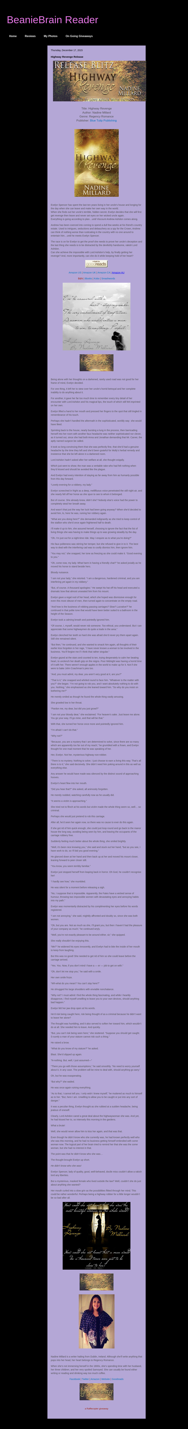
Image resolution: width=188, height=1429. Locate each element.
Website (105, 1379)
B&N (80, 278)
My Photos (51, 36)
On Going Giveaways (79, 36)
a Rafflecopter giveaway (96, 1408)
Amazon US (75, 272)
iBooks (88, 278)
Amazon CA (104, 272)
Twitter (85, 1379)
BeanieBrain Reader (52, 19)
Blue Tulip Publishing (103, 120)
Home (13, 36)
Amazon (95, 1379)
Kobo (96, 278)
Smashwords (108, 278)
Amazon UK (89, 272)
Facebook (75, 1379)
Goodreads (117, 1379)
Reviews (30, 36)
